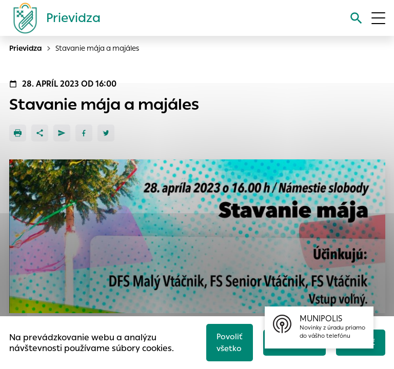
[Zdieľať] (39, 133)
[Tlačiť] (17, 133)
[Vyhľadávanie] (356, 18)
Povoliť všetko (229, 342)
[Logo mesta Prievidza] (52, 18)
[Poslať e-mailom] (61, 133)
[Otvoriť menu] (378, 18)
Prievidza (25, 48)
